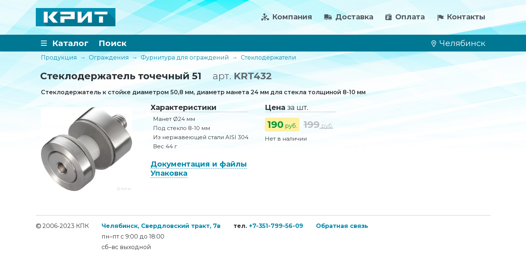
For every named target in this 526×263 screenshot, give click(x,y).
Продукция (59, 57)
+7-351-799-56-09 (276, 225)
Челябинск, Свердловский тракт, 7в (161, 225)
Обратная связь (342, 225)
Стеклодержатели (268, 57)
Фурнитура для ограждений (185, 57)
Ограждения (109, 57)
